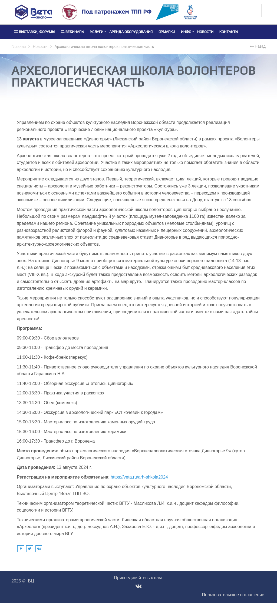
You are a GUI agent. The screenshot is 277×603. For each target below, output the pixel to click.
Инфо (186, 31)
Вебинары (72, 31)
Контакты (228, 31)
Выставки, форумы (34, 31)
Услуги (96, 31)
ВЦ (31, 581)
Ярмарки (167, 31)
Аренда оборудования (131, 31)
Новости (205, 31)
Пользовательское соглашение (233, 594)
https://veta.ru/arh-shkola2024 (139, 477)
